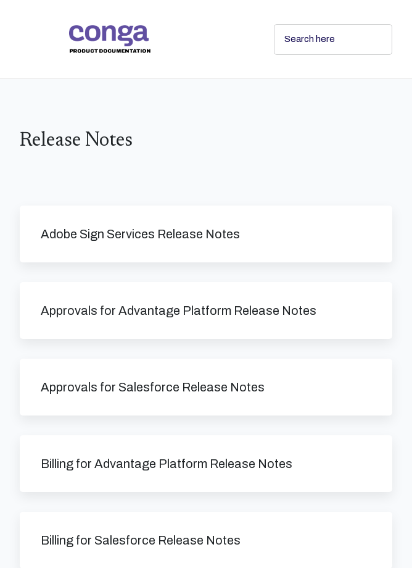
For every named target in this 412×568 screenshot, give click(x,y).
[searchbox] (369, 39)
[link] (161, 39)
